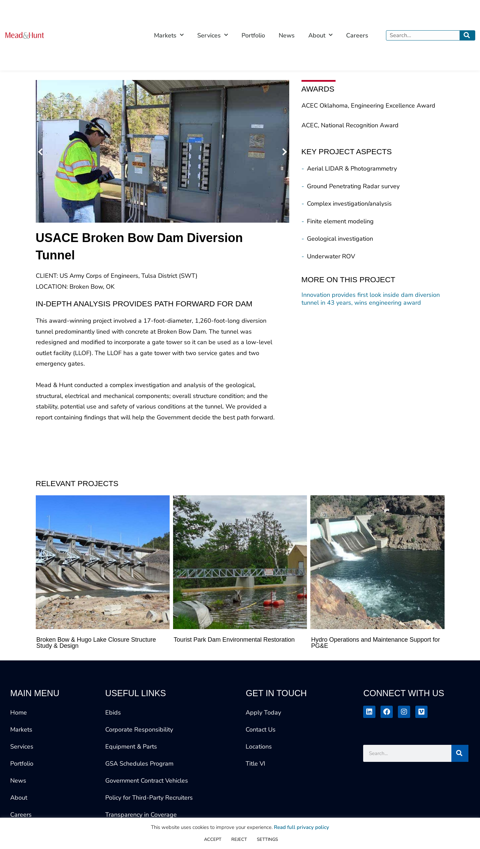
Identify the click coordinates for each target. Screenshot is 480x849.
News (287, 35)
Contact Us (261, 729)
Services (21, 746)
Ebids (113, 712)
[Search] (467, 35)
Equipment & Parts (131, 746)
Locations (259, 746)
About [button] (320, 35)
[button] (41, 151)
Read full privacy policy (301, 827)
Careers (357, 35)
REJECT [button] (239, 839)
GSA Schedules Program (139, 763)
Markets (21, 729)
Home (18, 712)
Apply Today (263, 712)
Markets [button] (169, 35)
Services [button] (212, 35)
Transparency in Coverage (141, 815)
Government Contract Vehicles (146, 780)
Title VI (255, 763)
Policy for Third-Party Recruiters (149, 798)
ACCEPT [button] (212, 839)
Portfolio (253, 35)
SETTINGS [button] (267, 839)
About (18, 798)
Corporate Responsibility (139, 729)
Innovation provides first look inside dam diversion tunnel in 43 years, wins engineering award (370, 299)
